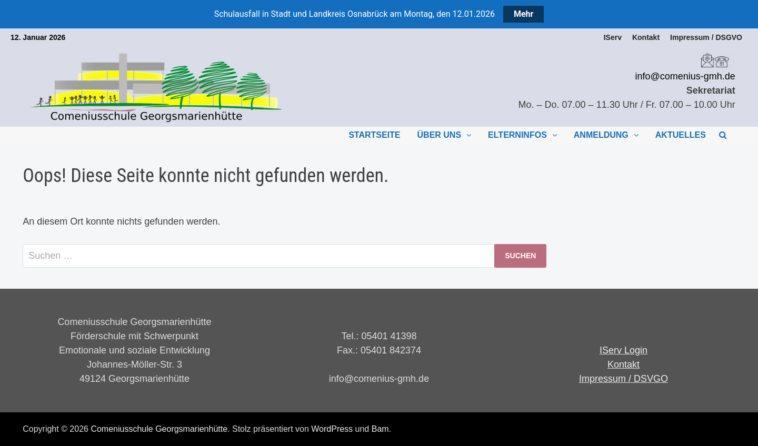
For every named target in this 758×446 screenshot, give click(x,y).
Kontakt (646, 37)
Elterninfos (517, 134)
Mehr (523, 14)
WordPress (332, 428)
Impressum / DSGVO (706, 37)
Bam (380, 428)
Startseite (374, 134)
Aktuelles (680, 134)
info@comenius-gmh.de (685, 76)
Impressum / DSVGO (623, 378)
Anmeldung (601, 134)
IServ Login (623, 350)
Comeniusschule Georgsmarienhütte (159, 428)
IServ (613, 37)
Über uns (439, 134)
